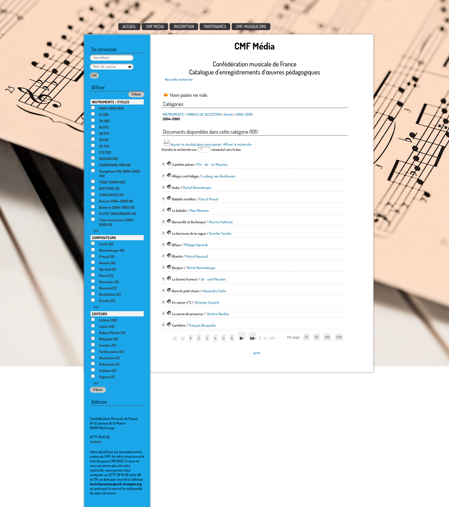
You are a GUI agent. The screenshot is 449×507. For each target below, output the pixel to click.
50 (316, 337)
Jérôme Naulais (217, 313)
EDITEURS (99, 313)
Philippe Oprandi (196, 244)
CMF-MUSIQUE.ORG (251, 26)
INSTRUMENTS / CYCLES (110, 102)
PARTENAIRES (215, 26)
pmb (256, 352)
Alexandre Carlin (214, 291)
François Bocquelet (202, 325)
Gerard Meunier (213, 279)
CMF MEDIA (155, 26)
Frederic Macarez (212, 164)
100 (327, 337)
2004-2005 (244, 114)
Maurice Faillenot (221, 222)
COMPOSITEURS (104, 237)
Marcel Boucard (197, 256)
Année (228, 114)
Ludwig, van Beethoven (218, 176)
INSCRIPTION (184, 26)
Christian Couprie (206, 302)
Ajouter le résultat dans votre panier (195, 144)
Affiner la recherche (237, 144)
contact (95, 441)
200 (339, 337)
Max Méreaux (199, 210)
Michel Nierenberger (197, 187)
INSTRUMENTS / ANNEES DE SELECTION (192, 114)
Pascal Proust (208, 199)
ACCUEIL (129, 26)
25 (306, 337)
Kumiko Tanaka (220, 233)
